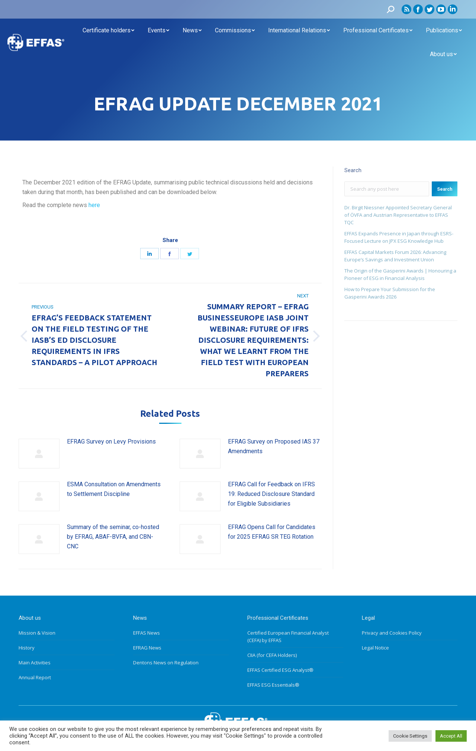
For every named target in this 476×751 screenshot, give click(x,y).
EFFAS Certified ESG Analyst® (280, 670)
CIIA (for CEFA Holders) (272, 655)
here (94, 205)
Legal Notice (375, 647)
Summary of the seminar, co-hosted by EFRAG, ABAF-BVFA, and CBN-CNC (113, 536)
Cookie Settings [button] (410, 736)
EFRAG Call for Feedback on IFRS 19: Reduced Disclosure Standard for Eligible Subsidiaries (271, 494)
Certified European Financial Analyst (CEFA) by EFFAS (288, 636)
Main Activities (35, 662)
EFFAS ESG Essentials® (273, 684)
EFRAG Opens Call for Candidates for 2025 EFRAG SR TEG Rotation (271, 531)
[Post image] (39, 453)
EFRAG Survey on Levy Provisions (111, 441)
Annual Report (35, 677)
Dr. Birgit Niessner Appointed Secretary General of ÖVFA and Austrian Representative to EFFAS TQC (398, 215)
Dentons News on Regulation (166, 662)
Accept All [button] (451, 736)
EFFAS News (146, 632)
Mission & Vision (37, 632)
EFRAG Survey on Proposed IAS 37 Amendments (273, 446)
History (27, 647)
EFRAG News (147, 647)
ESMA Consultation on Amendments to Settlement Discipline (114, 489)
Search (444, 189)
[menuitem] (108, 30)
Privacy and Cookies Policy (392, 632)
